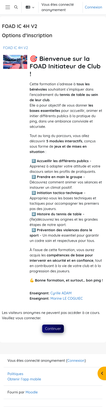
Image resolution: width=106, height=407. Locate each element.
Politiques (15, 373)
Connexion (93, 7)
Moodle (32, 392)
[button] (16, 7)
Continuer (53, 328)
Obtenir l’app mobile (24, 379)
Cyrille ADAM (61, 293)
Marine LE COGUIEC (66, 298)
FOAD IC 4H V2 (15, 47)
